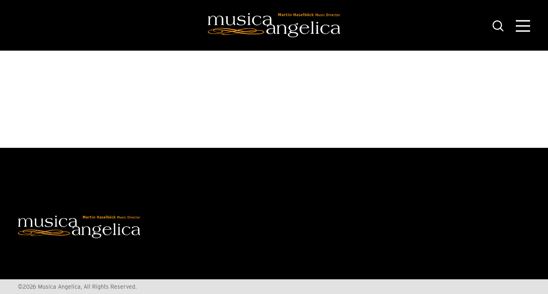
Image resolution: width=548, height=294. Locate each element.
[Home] (274, 25)
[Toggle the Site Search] (498, 25)
